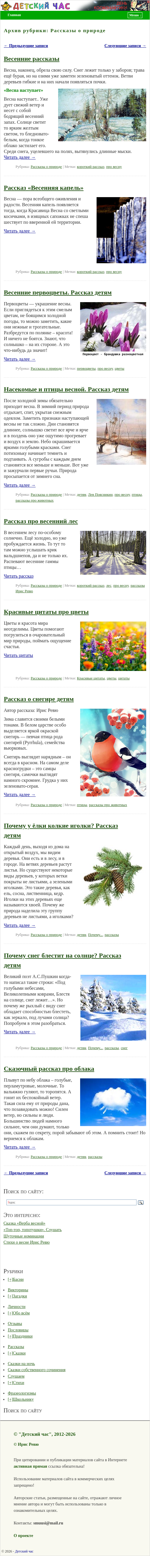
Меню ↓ (135, 15)
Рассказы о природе (46, 167)
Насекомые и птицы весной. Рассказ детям (66, 389)
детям (81, 495)
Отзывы (15, 1323)
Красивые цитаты (91, 678)
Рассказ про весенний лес (41, 521)
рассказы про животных (35, 500)
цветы (119, 368)
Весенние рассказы (31, 58)
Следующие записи (125, 45)
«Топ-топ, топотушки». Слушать (33, 1229)
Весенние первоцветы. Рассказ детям (58, 292)
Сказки (19, 1353)
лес (109, 586)
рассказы (112, 935)
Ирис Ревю (28, 1444)
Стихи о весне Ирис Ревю (27, 1242)
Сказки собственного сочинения (36, 1369)
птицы (137, 495)
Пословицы (18, 1330)
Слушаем (16, 1376)
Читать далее (20, 157)
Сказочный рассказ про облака (49, 1068)
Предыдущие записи (26, 45)
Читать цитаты (18, 655)
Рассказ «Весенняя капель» (44, 187)
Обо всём (21, 1313)
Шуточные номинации (24, 1236)
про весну (114, 167)
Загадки (20, 1296)
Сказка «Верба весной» (24, 1223)
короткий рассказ (90, 167)
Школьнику (23, 1399)
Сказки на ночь (21, 1363)
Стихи (18, 1382)
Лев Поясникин (100, 495)
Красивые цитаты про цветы (46, 611)
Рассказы (16, 1346)
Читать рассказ (18, 576)
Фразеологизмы (22, 1393)
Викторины (18, 1290)
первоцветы (86, 368)
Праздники (23, 1336)
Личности (16, 1306)
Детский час (24, 1551)
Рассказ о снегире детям (39, 699)
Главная (14, 15)
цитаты (124, 678)
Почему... (95, 935)
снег (124, 1048)
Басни (18, 1279)
